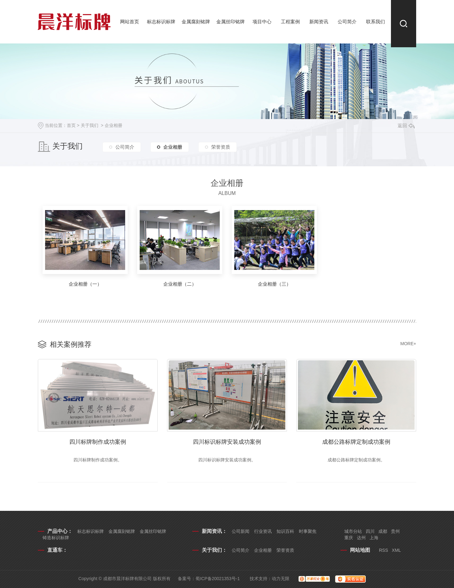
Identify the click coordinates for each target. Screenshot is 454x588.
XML (396, 550)
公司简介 (347, 21)
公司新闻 (240, 531)
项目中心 (262, 21)
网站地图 (360, 550)
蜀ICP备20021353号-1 (217, 578)
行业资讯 (263, 531)
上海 (374, 537)
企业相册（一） (85, 284)
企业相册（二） (179, 284)
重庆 (348, 537)
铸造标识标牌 (56, 537)
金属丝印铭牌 (230, 21)
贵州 (395, 531)
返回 (406, 125)
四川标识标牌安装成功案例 (227, 442)
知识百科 (285, 531)
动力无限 (280, 578)
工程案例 (290, 21)
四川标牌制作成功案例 (97, 442)
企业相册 (113, 125)
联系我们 (375, 21)
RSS (383, 550)
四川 (370, 531)
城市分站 (353, 531)
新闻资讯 (318, 21)
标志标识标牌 (161, 21)
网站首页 (129, 21)
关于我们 (89, 125)
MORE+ (408, 343)
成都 (382, 531)
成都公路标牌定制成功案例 (356, 442)
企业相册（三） (274, 284)
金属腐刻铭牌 (196, 21)
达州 (361, 537)
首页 (71, 125)
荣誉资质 (220, 147)
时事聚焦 (308, 531)
